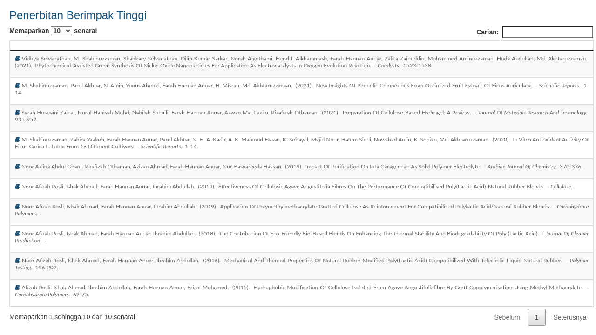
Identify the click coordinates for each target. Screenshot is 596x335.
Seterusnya (570, 317)
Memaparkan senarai (53, 30)
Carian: (534, 32)
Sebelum (507, 317)
